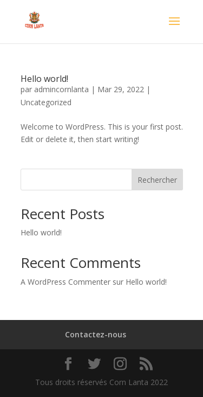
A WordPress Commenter (65, 282)
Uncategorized (46, 102)
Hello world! (44, 79)
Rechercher (157, 180)
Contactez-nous (95, 334)
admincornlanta (61, 89)
